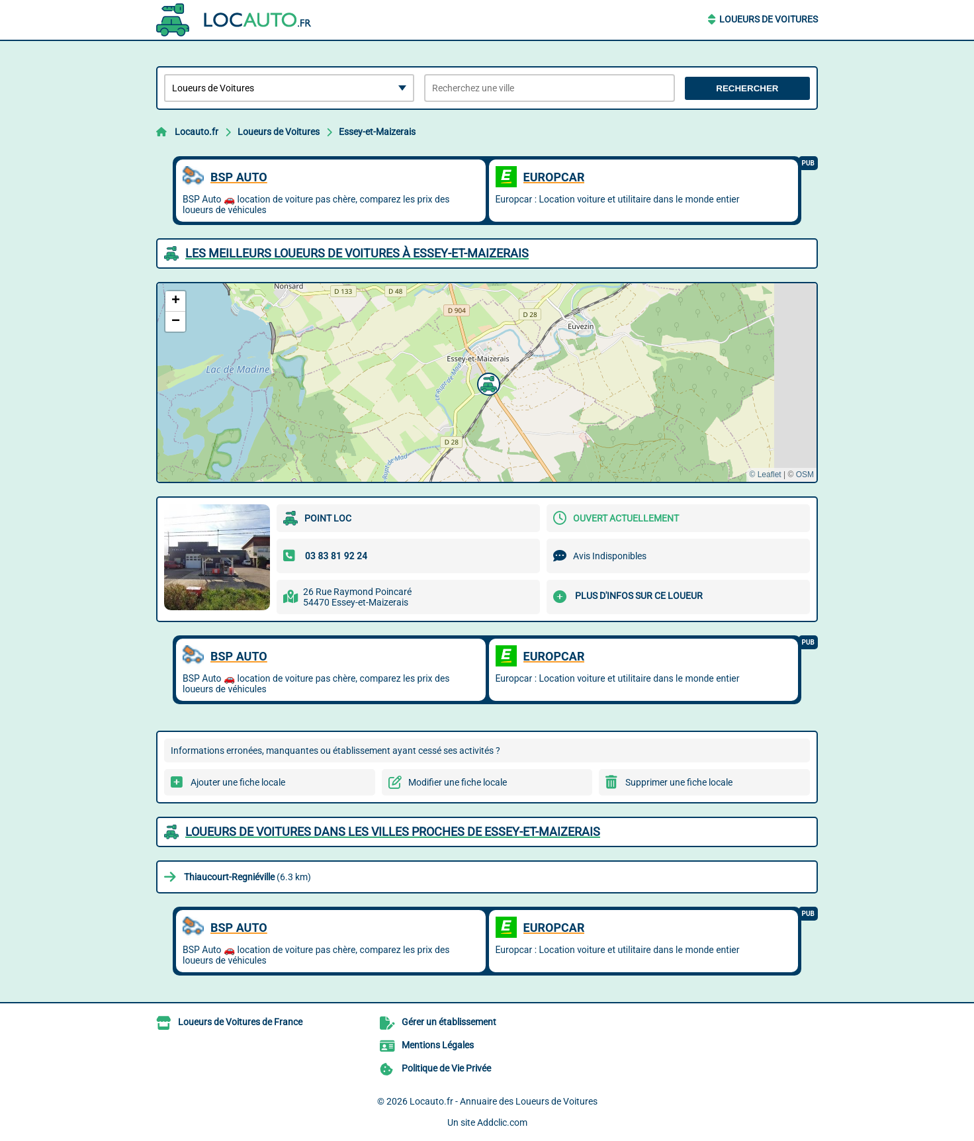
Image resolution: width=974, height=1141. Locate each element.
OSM (805, 474)
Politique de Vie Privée (446, 1068)
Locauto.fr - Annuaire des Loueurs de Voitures (504, 1101)
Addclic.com (502, 1122)
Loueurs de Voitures (768, 19)
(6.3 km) (247, 877)
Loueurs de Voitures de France (240, 1022)
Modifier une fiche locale (457, 782)
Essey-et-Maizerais (377, 131)
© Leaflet (765, 474)
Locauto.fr (196, 131)
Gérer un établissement (449, 1022)
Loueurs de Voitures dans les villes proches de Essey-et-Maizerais (392, 832)
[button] (487, 382)
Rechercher (747, 88)
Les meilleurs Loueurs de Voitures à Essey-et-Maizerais (357, 253)
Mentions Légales (438, 1045)
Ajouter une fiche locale (238, 782)
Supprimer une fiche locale (678, 782)
